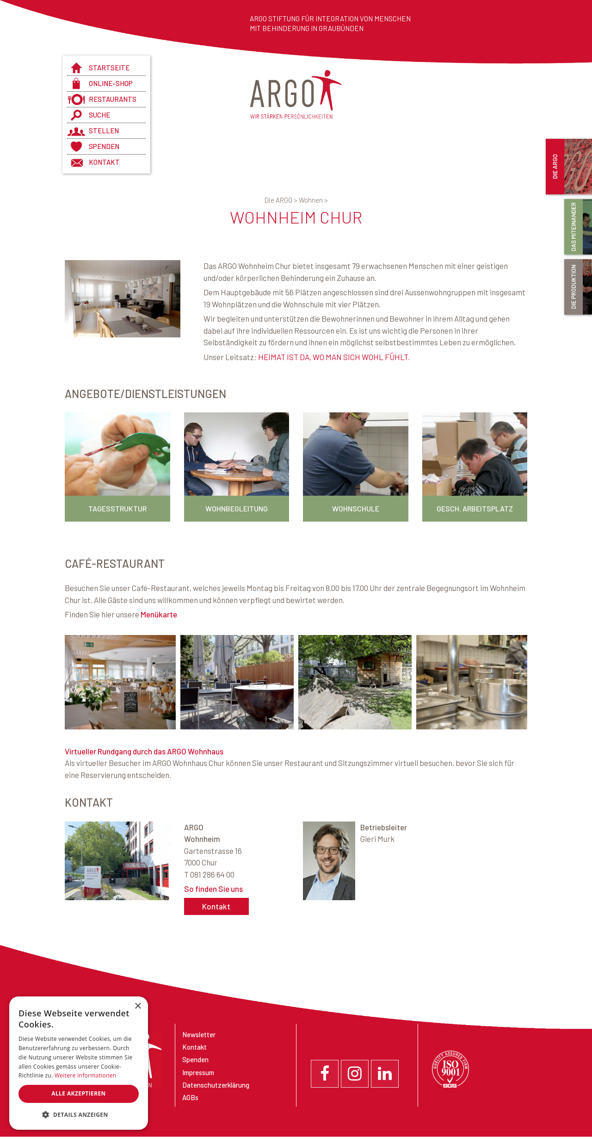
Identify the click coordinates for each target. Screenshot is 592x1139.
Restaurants (112, 99)
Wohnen (313, 200)
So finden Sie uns (213, 888)
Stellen (104, 130)
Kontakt (104, 162)
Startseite (109, 67)
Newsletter (199, 1034)
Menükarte (159, 614)
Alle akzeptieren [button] (78, 1093)
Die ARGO (282, 200)
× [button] (137, 1006)
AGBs (190, 1097)
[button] (78, 1115)
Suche (99, 115)
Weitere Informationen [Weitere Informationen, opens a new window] (86, 1075)
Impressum (198, 1072)
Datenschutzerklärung (215, 1085)
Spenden (104, 146)
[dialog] (78, 1063)
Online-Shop (111, 83)
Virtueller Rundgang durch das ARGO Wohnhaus (144, 751)
